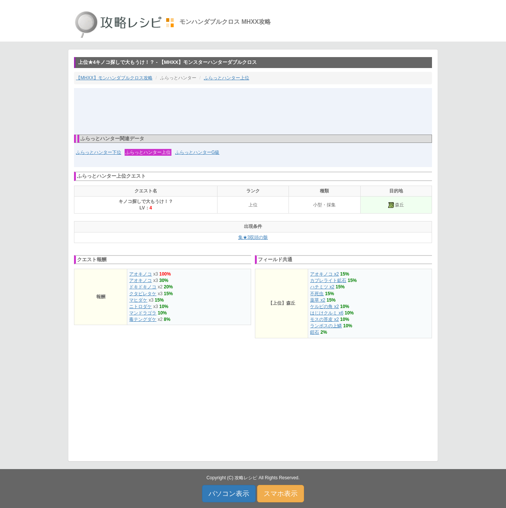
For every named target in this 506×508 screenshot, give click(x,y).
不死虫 (317, 293)
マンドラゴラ (142, 313)
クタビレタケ (142, 293)
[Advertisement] (253, 111)
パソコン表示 (228, 493)
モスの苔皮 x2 (324, 319)
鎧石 (314, 332)
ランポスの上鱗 (326, 325)
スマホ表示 (281, 493)
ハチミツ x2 (322, 287)
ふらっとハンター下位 (98, 152)
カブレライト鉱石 (328, 280)
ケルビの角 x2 (324, 306)
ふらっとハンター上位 (226, 78)
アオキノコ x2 (324, 274)
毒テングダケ (142, 319)
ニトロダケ (140, 306)
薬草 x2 (317, 300)
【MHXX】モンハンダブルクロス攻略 (114, 78)
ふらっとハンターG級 (197, 152)
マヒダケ (138, 300)
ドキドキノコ (142, 287)
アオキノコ (140, 274)
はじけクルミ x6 (326, 313)
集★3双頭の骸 (253, 237)
